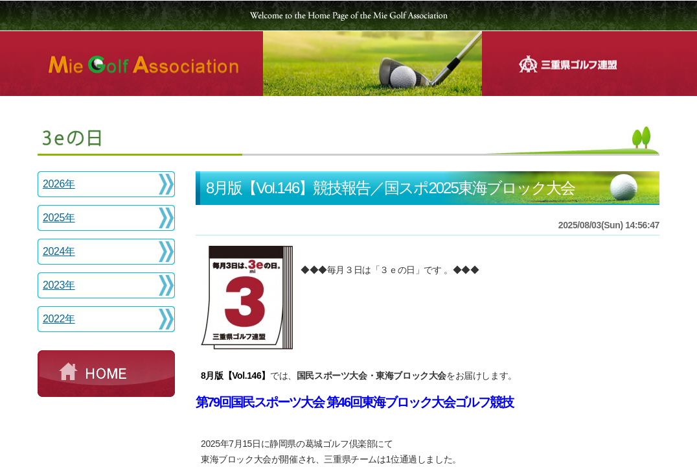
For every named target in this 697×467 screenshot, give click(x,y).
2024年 (59, 251)
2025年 (59, 217)
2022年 (59, 318)
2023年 (59, 285)
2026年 (59, 183)
